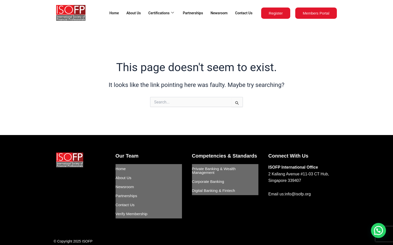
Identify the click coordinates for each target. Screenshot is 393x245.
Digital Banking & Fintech (214, 187)
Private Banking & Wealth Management (214, 170)
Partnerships (190, 13)
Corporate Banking (208, 179)
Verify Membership (132, 205)
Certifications (156, 13)
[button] (378, 230)
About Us (128, 13)
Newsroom (217, 13)
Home (108, 13)
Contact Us (243, 13)
